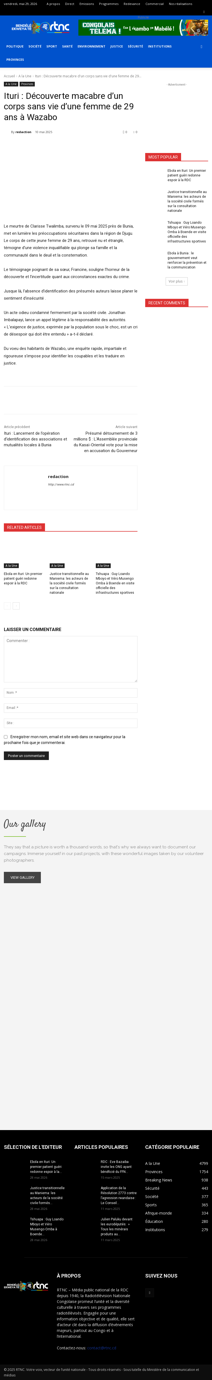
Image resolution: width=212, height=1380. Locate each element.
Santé (67, 46)
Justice (116, 46)
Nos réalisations (180, 4)
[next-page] (16, 605)
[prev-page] (7, 605)
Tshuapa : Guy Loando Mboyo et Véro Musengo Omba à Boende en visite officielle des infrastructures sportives (115, 583)
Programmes (108, 4)
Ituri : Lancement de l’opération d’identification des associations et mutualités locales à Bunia (35, 439)
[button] (201, 46)
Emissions (87, 4)
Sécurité (135, 46)
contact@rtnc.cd (101, 1347)
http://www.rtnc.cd (61, 484)
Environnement (91, 46)
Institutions (160, 46)
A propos (53, 4)
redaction (23, 132)
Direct (69, 4)
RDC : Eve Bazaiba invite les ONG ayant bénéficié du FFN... (116, 1166)
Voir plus (177, 280)
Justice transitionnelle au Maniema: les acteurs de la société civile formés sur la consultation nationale (187, 201)
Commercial (154, 4)
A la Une (24, 76)
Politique (14, 46)
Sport (51, 46)
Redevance (132, 4)
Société (34, 46)
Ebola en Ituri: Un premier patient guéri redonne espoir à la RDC (23, 578)
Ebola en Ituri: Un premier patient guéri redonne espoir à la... (46, 1166)
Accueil (9, 76)
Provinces (15, 59)
